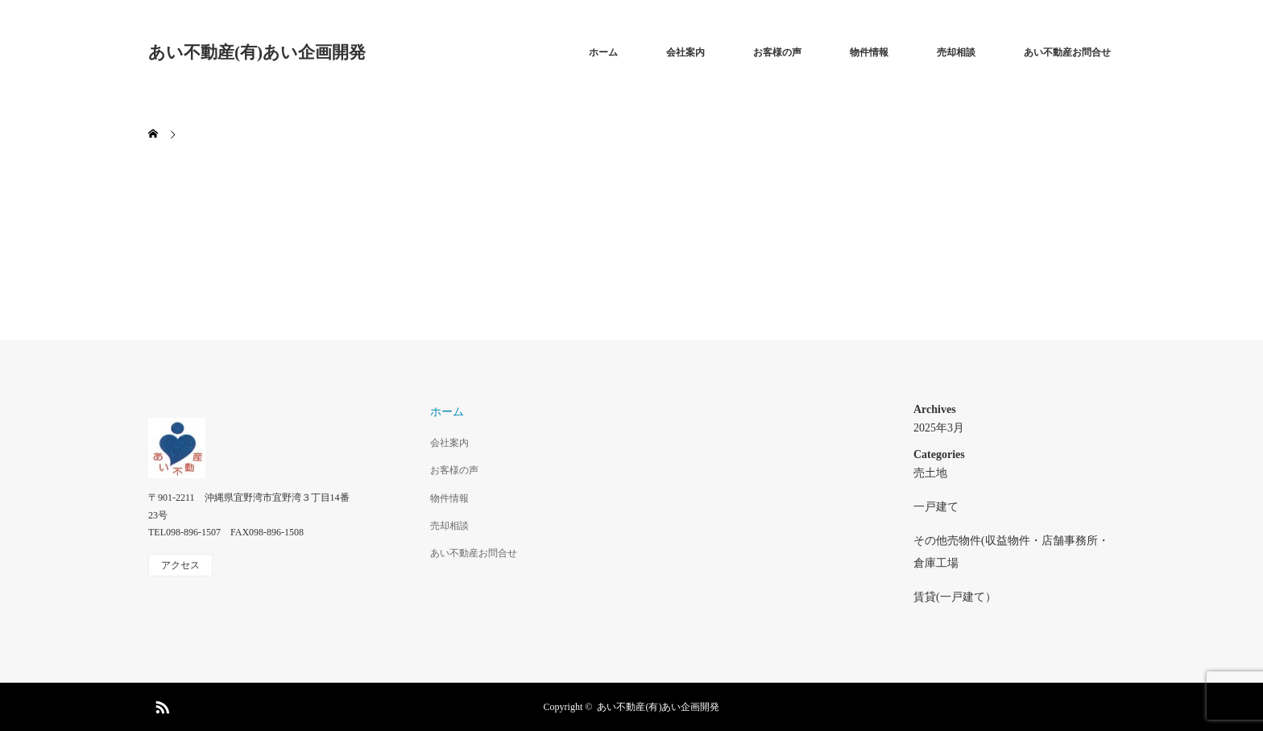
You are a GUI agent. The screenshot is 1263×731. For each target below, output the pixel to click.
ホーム (603, 52)
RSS (160, 704)
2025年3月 (938, 428)
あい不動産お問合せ (1067, 52)
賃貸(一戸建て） (954, 597)
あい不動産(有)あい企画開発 (257, 52)
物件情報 (869, 52)
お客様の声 (777, 52)
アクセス (180, 565)
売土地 (930, 473)
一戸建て (936, 507)
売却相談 (956, 52)
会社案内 (685, 52)
